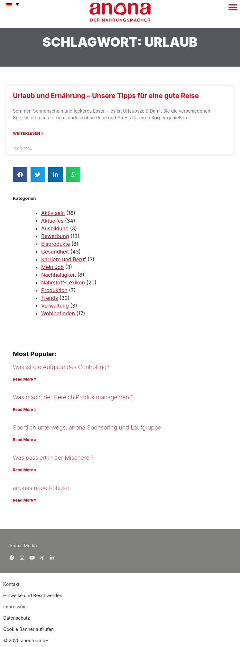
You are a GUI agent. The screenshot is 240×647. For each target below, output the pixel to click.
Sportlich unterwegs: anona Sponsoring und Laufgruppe (87, 427)
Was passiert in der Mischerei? (53, 457)
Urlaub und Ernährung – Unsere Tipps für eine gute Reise (106, 96)
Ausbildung (55, 228)
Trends (49, 298)
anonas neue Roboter (41, 488)
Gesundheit (55, 251)
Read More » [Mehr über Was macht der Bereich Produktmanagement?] (24, 409)
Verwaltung (55, 305)
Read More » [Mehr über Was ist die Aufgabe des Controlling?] (24, 379)
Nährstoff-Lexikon (63, 282)
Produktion (54, 290)
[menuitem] (11, 4)
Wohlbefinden (58, 313)
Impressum (15, 606)
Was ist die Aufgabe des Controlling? (61, 367)
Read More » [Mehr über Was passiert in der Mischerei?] (24, 469)
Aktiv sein (53, 213)
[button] (233, 7)
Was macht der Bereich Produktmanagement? (73, 397)
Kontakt (12, 584)
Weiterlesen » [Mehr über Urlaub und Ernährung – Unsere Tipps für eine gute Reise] (28, 133)
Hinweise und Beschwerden (32, 595)
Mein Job (52, 267)
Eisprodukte (55, 244)
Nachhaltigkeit (58, 275)
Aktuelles (52, 220)
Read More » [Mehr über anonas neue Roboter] (24, 500)
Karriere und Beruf (63, 259)
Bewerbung (55, 236)
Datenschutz (16, 618)
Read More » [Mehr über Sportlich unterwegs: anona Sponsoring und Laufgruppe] (24, 439)
